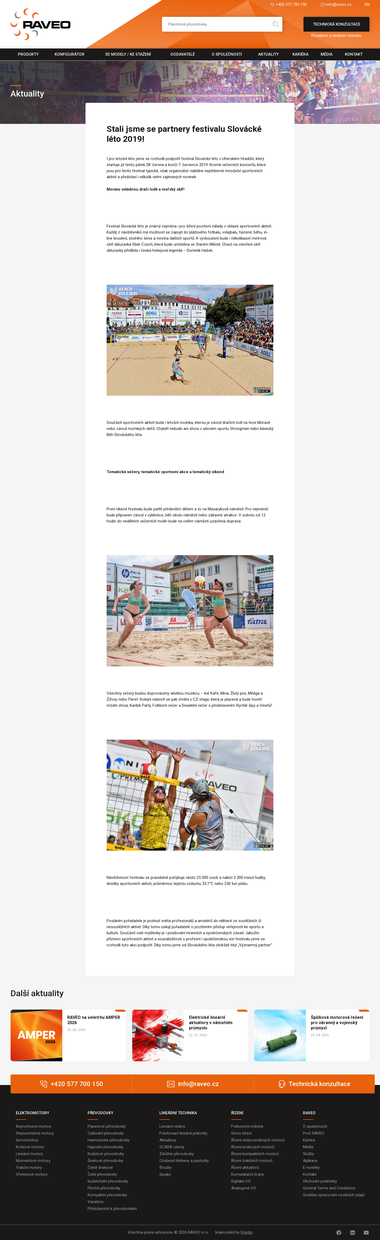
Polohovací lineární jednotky (183, 1133)
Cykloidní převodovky (106, 1133)
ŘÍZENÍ (237, 1113)
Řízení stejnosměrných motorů (257, 1140)
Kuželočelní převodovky (108, 1181)
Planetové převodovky (107, 1126)
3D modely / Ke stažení (128, 54)
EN (367, 5)
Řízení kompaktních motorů (255, 1153)
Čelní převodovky (102, 1174)
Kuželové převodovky (106, 1153)
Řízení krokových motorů (252, 1147)
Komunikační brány (247, 1174)
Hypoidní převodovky (105, 1147)
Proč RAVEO (313, 1133)
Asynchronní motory (33, 1126)
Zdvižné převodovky (176, 1153)
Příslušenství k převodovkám (112, 1208)
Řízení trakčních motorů (251, 1160)
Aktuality (268, 54)
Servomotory (27, 1140)
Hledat (276, 24)
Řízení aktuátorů (245, 1167)
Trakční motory (29, 1167)
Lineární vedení (172, 1126)
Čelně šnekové (100, 1167)
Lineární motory (29, 1153)
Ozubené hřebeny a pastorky (184, 1160)
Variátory (95, 1201)
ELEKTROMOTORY (32, 1113)
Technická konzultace (336, 27)
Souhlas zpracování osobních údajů (333, 1195)
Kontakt (354, 54)
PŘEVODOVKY (100, 1113)
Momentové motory (33, 1160)
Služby (308, 1153)
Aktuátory (167, 1140)
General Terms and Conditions (329, 1188)
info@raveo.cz (339, 5)
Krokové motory (30, 1147)
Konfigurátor (69, 54)
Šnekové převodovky (105, 1160)
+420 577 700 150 (291, 5)
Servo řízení (241, 1133)
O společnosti (227, 54)
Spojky (165, 1174)
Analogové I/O (243, 1188)
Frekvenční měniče (247, 1126)
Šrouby (165, 1167)
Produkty (28, 54)
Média (326, 54)
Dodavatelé (183, 54)
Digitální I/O (241, 1181)
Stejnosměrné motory (35, 1133)
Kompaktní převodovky (107, 1195)
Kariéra (300, 54)
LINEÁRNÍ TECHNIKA (178, 1113)
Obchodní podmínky (320, 1181)
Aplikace (310, 1160)
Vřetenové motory (32, 1174)
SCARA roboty (171, 1147)
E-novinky (311, 1167)
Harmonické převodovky (108, 1140)
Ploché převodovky (104, 1188)
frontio (247, 1232)
